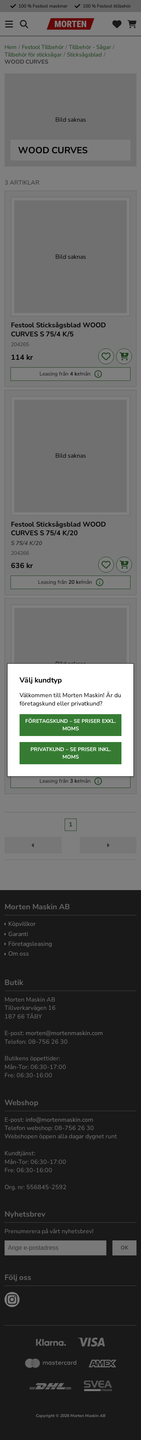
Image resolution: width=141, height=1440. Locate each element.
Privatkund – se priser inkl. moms (70, 753)
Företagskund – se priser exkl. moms (70, 725)
